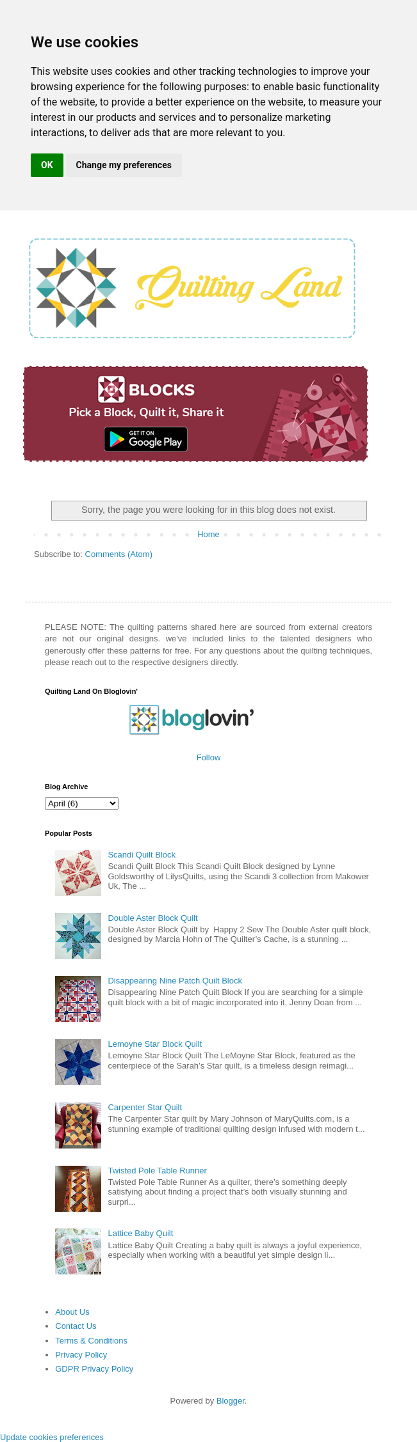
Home (208, 534)
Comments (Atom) (118, 554)
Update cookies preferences (52, 1437)
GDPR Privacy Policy (94, 1369)
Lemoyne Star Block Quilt (155, 1044)
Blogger (231, 1401)
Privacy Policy (81, 1355)
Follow (209, 757)
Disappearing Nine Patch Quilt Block (175, 980)
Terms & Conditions (91, 1340)
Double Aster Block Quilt (152, 918)
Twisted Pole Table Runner (157, 1170)
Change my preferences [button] (124, 165)
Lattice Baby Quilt (140, 1233)
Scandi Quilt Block (142, 854)
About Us (72, 1312)
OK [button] (47, 165)
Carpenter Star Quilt (145, 1107)
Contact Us (75, 1326)
